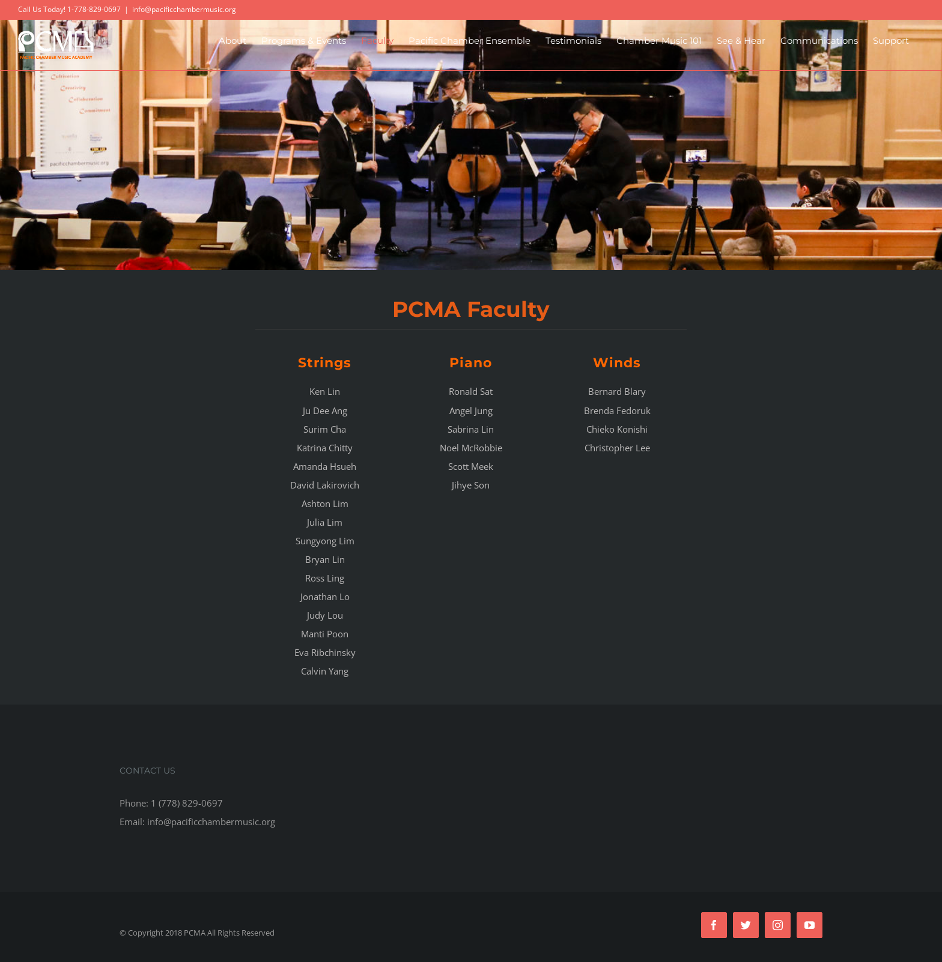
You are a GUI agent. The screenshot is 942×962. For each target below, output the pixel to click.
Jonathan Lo (325, 597)
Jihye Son (471, 485)
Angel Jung (471, 410)
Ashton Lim (325, 504)
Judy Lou (325, 615)
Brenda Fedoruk (617, 410)
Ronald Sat (471, 391)
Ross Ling (324, 578)
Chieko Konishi (617, 429)
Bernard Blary (617, 391)
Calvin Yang (324, 671)
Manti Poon (324, 634)
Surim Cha (324, 429)
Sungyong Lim (325, 541)
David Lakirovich (324, 485)
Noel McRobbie (471, 448)
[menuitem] (232, 41)
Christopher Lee (617, 448)
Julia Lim (324, 522)
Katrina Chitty (325, 448)
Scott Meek (470, 466)
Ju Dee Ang (325, 410)
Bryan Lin (325, 559)
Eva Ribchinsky (325, 652)
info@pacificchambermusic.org (184, 9)
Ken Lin (324, 391)
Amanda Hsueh (324, 466)
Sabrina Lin (471, 429)
